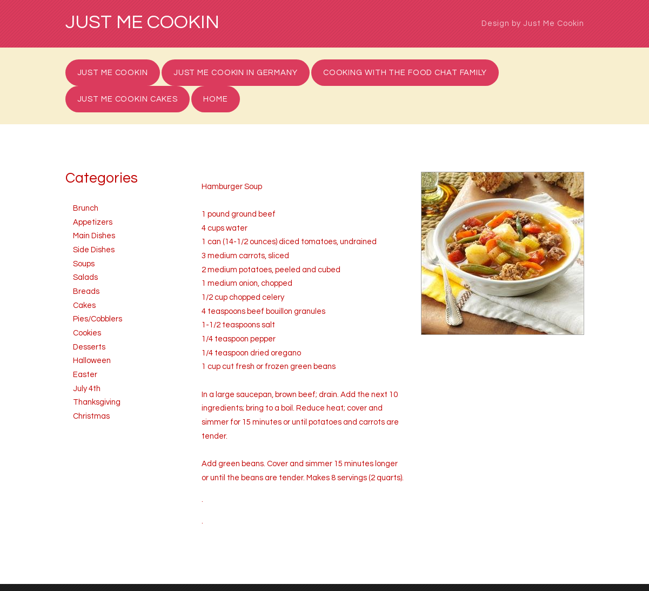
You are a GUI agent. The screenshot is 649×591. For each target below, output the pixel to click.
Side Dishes (94, 250)
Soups (84, 264)
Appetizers (92, 222)
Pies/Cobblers (97, 319)
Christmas (91, 416)
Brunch (85, 208)
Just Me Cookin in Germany (235, 73)
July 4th (87, 389)
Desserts (89, 347)
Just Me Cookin (142, 23)
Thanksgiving (97, 402)
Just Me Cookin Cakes (127, 99)
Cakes (84, 305)
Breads (86, 291)
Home (215, 99)
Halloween (92, 361)
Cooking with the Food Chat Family (405, 73)
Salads (85, 277)
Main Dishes (94, 236)
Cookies (87, 333)
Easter (85, 375)
